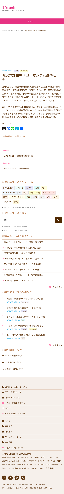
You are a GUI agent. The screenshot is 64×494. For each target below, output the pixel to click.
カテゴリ (7, 408)
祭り (44, 188)
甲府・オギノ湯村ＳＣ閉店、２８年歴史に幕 (26, 335)
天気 (37, 188)
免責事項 (7, 432)
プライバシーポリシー (12, 437)
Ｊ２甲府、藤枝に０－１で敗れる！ (19, 280)
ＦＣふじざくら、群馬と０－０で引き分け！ (23, 270)
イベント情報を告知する (13, 403)
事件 (42, 197)
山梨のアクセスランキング (17, 292)
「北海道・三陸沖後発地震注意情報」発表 (22, 248)
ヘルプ (6, 421)
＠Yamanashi (9, 7)
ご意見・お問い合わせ (12, 448)
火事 (49, 197)
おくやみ (7, 202)
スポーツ (19, 188)
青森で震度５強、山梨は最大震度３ (19, 253)
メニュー (32, 21)
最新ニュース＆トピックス (17, 236)
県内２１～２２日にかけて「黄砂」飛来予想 (23, 242)
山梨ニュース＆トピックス (14, 387)
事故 (35, 197)
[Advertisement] (32, 51)
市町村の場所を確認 (14, 369)
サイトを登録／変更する (13, 413)
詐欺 (16, 202)
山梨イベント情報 (10, 397)
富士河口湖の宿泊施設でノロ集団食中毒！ (25, 308)
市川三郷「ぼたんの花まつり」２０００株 (22, 264)
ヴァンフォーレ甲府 (12, 193)
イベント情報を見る (14, 355)
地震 (5, 197)
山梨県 (16, 70)
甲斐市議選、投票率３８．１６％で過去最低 (23, 275)
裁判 (55, 197)
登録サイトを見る (13, 362)
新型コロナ (8, 188)
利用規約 (7, 426)
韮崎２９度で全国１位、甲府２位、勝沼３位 (23, 259)
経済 (25, 193)
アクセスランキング (11, 392)
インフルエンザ (16, 197)
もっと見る (57, 287)
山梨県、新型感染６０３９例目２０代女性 (25, 299)
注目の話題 (24, 70)
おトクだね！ (48, 193)
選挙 (28, 197)
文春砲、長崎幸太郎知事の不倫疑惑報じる (25, 326)
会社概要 (7, 442)
